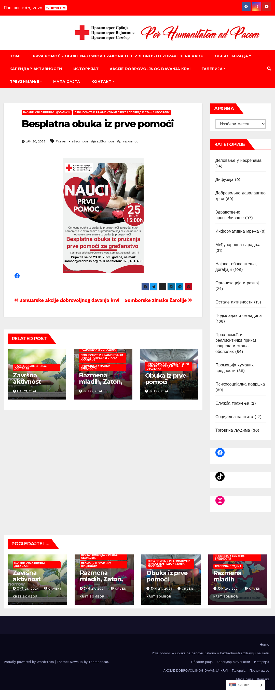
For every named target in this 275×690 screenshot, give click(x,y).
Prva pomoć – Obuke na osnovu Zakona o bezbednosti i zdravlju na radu (118, 56)
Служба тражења (232, 403)
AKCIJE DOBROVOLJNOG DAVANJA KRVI (150, 69)
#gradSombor (102, 141)
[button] (269, 68)
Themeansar (98, 662)
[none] (245, 685)
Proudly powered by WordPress (29, 662)
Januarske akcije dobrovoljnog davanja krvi (66, 300)
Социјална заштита (234, 416)
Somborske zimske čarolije (158, 300)
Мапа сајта (66, 81)
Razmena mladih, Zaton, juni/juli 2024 (100, 381)
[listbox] (245, 685)
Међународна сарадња (237, 244)
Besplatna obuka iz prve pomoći (98, 124)
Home (15, 56)
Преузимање (25, 81)
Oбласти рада (233, 56)
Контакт (102, 81)
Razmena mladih (227, 576)
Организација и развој (237, 283)
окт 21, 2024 (28, 588)
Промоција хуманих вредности (95, 367)
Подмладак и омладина (98, 349)
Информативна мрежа (237, 231)
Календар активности (35, 69)
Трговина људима (232, 430)
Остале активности (234, 302)
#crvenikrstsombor (72, 141)
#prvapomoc (128, 141)
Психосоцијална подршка (240, 384)
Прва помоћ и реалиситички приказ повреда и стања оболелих (122, 112)
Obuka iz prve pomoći (165, 379)
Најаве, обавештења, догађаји (46, 112)
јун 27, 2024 (95, 588)
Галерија (214, 69)
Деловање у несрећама (238, 160)
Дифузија (224, 179)
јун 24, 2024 (228, 588)
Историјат (86, 69)
